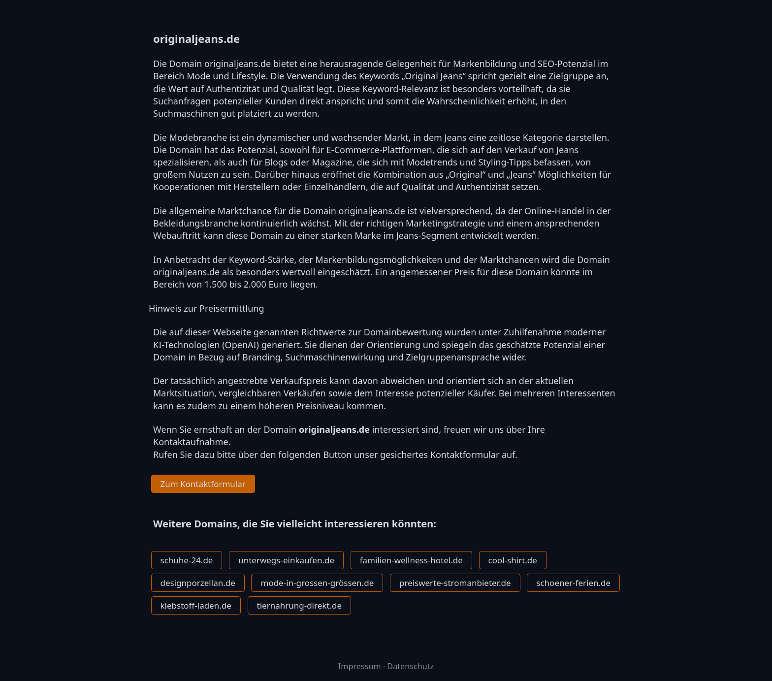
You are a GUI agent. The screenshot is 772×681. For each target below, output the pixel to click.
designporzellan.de (198, 582)
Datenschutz (410, 666)
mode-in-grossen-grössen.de (317, 582)
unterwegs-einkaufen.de (286, 560)
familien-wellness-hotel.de (411, 560)
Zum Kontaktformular (203, 483)
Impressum (359, 666)
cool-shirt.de (512, 560)
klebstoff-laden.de (196, 605)
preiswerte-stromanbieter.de (455, 582)
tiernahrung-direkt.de (299, 605)
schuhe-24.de (187, 560)
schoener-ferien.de (573, 582)
